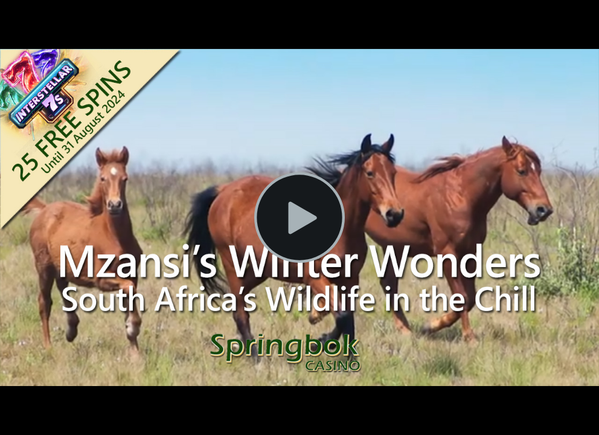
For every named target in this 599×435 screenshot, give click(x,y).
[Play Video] (299, 217)
